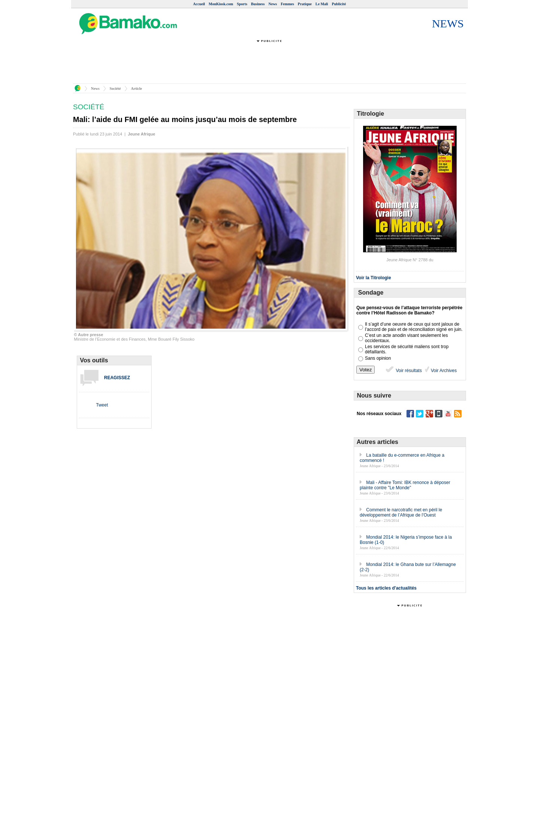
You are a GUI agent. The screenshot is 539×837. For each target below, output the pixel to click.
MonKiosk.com (220, 4)
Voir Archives (443, 370)
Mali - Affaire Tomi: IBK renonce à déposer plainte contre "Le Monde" (405, 485)
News (272, 4)
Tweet (102, 405)
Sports (242, 4)
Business (258, 4)
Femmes (287, 4)
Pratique (305, 4)
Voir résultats (403, 370)
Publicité (339, 4)
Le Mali (322, 4)
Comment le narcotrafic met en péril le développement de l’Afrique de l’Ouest (401, 512)
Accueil (199, 4)
